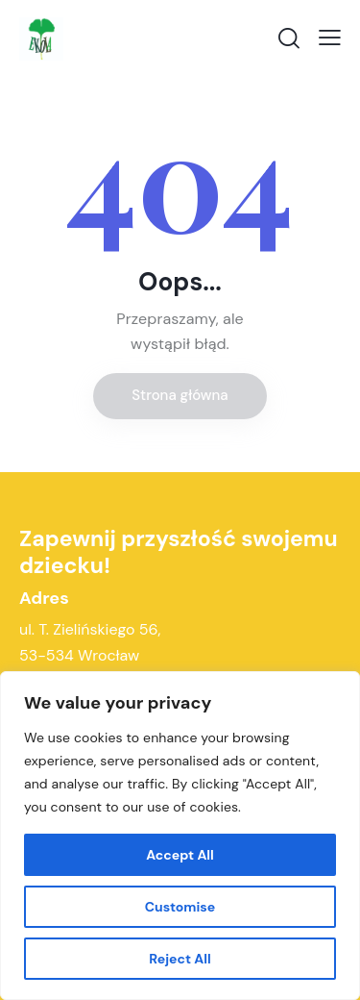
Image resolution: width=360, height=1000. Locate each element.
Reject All (179, 958)
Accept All (180, 854)
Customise (180, 906)
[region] (180, 835)
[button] (330, 36)
